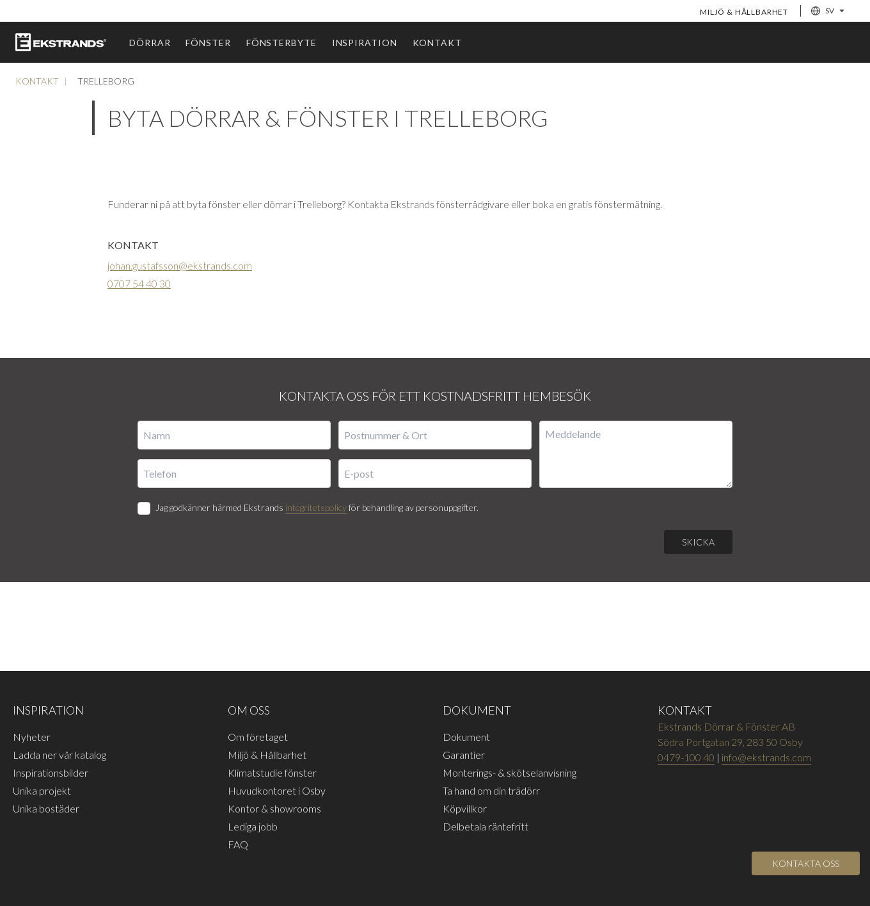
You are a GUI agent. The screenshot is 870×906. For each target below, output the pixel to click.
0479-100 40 (686, 757)
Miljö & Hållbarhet (744, 12)
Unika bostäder (46, 808)
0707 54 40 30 (139, 283)
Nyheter (32, 737)
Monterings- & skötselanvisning (509, 772)
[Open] (806, 863)
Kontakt (437, 42)
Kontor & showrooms (274, 808)
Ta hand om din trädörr (491, 790)
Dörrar (149, 42)
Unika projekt (42, 790)
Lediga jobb (253, 826)
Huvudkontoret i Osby (277, 790)
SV (827, 11)
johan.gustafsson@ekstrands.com (179, 265)
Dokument (466, 737)
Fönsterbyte (281, 42)
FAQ (238, 844)
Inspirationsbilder (50, 772)
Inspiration (364, 42)
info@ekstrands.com (766, 757)
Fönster (208, 42)
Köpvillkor (465, 808)
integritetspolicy (316, 507)
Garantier (464, 754)
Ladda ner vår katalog (59, 754)
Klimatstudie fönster (272, 772)
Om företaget (258, 737)
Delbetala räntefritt (485, 826)
